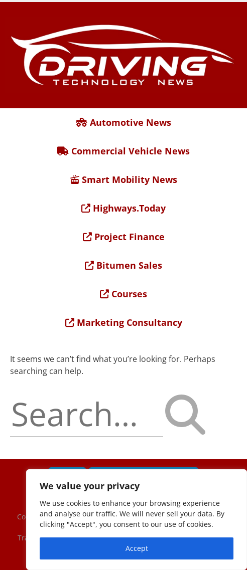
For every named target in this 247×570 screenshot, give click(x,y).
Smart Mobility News (123, 179)
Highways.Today (123, 208)
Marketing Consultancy (123, 322)
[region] (136, 519)
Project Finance (124, 237)
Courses (123, 294)
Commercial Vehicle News (123, 151)
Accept (137, 548)
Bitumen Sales (123, 265)
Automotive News (123, 122)
